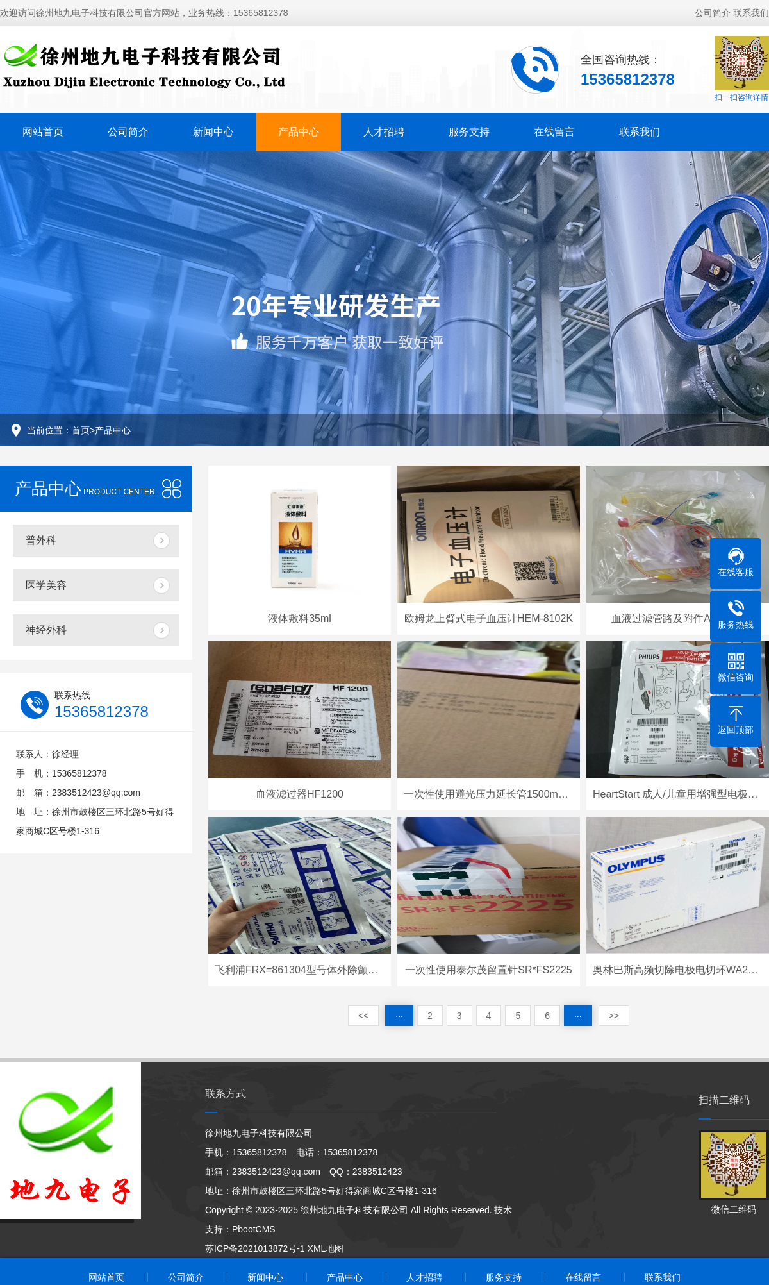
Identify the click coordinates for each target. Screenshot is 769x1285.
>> (614, 1016)
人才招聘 (383, 131)
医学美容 (46, 585)
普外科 (41, 540)
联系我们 (751, 13)
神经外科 (46, 630)
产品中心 (298, 131)
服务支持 (469, 131)
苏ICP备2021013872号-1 (255, 1248)
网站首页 (42, 131)
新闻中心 (213, 131)
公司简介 (713, 13)
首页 (81, 430)
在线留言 (554, 131)
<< (363, 1016)
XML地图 (326, 1248)
